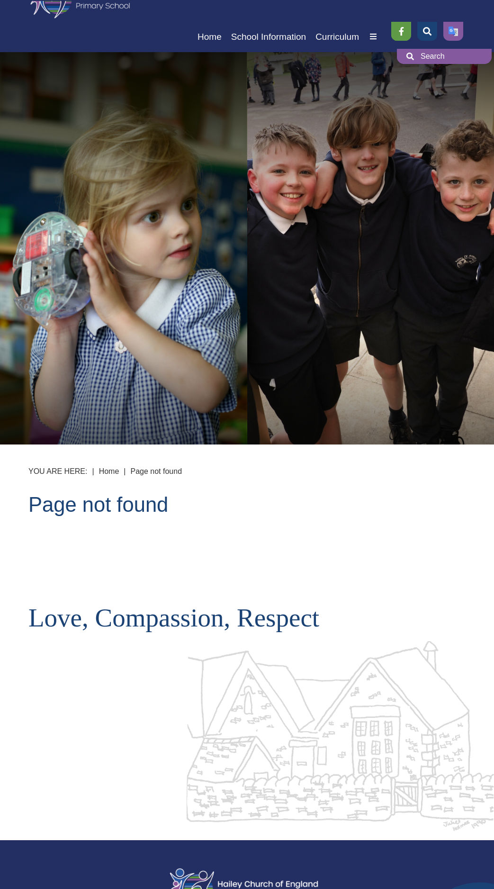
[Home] (209, 26)
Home (109, 471)
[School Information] (268, 26)
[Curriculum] (337, 26)
